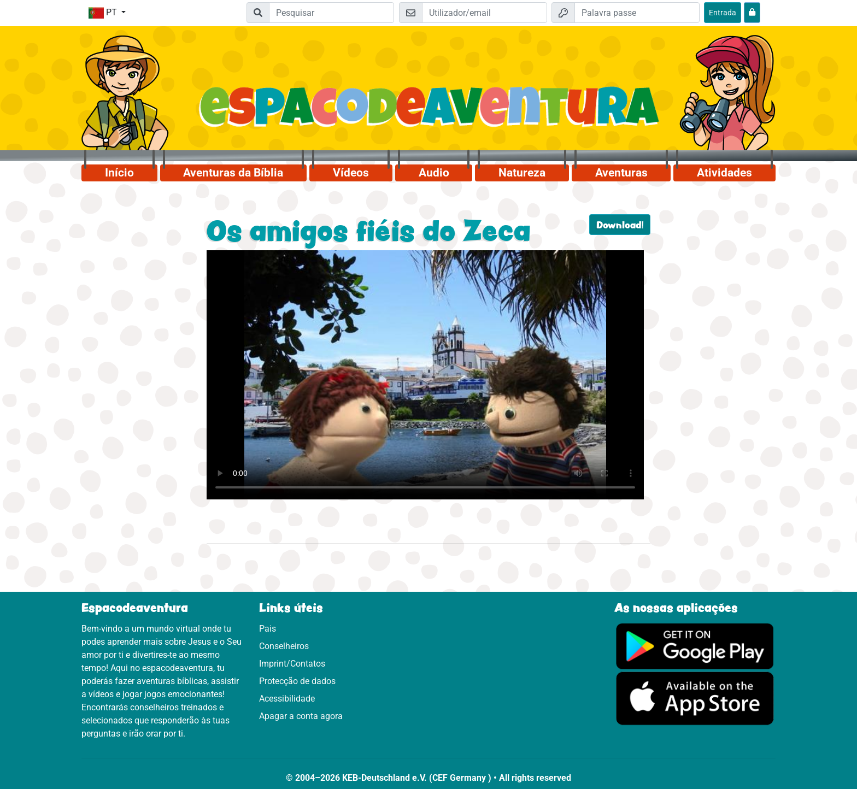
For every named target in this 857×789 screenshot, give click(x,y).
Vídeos (351, 172)
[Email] (484, 12)
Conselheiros (284, 646)
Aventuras (621, 172)
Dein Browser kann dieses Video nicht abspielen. (425, 374)
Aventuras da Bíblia (233, 172)
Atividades (724, 172)
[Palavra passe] (637, 12)
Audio (434, 172)
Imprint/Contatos (292, 663)
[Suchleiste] (331, 12)
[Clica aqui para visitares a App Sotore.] (695, 698)
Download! (619, 224)
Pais (267, 628)
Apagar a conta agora (301, 716)
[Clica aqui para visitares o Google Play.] (695, 645)
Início (119, 172)
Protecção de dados (297, 681)
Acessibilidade (287, 698)
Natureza (521, 172)
